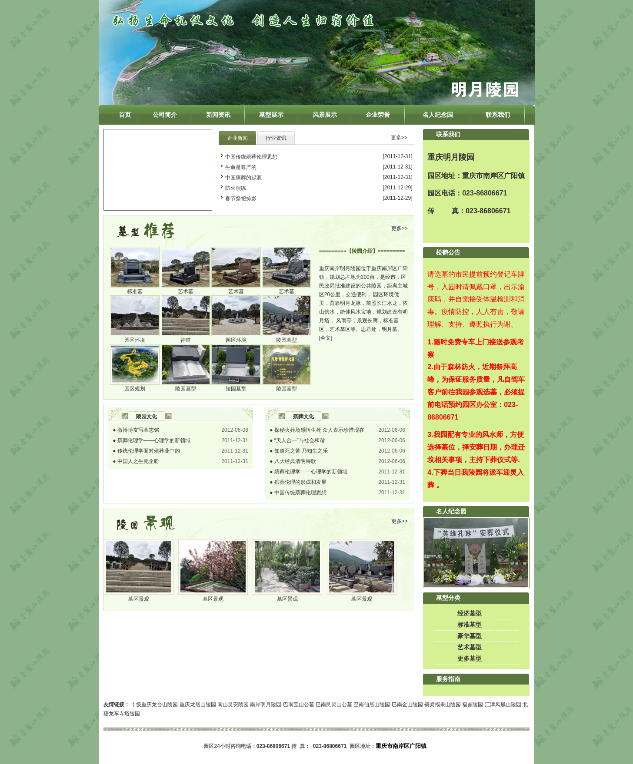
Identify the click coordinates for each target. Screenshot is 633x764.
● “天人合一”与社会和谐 (297, 440)
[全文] (326, 338)
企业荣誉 (378, 114)
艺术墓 (185, 291)
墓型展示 (271, 114)
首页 (125, 114)
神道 (185, 340)
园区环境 (134, 340)
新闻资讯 (218, 114)
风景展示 (325, 114)
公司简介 (165, 114)
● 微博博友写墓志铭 (136, 430)
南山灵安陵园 (233, 704)
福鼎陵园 (472, 704)
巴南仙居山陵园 (371, 704)
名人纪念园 (438, 114)
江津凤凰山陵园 (503, 704)
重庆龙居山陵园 (198, 704)
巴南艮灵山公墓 (334, 704)
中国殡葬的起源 (243, 178)
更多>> (399, 138)
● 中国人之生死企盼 (136, 461)
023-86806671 (484, 193)
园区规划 (134, 389)
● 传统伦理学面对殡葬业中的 (146, 451)
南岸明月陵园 (265, 704)
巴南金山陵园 (407, 704)
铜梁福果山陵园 (442, 704)
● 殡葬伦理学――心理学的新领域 (151, 440)
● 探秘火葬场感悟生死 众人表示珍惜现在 (317, 430)
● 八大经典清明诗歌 (293, 461)
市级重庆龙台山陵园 (154, 704)
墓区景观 (138, 599)
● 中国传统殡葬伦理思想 (298, 492)
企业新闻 (237, 138)
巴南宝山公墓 (298, 704)
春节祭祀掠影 (241, 198)
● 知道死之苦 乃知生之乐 (299, 451)
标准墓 (135, 291)
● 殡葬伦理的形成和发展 (298, 482)
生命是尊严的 (241, 167)
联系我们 (498, 114)
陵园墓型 (286, 340)
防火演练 (235, 188)
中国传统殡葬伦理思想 (251, 157)
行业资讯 (276, 138)
